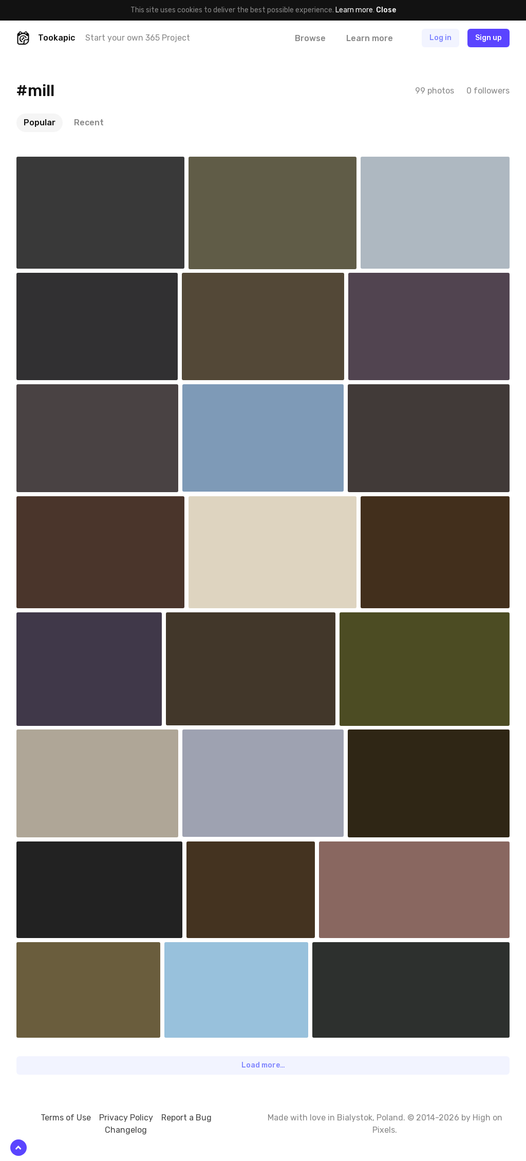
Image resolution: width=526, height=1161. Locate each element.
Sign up (488, 37)
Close (386, 10)
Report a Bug (186, 1117)
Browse (310, 38)
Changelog (126, 1130)
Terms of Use (66, 1117)
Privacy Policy (126, 1117)
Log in (440, 37)
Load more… (263, 1065)
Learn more (354, 10)
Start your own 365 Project (137, 38)
